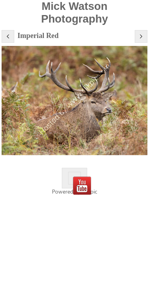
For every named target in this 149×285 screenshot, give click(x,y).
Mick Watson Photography (74, 12)
